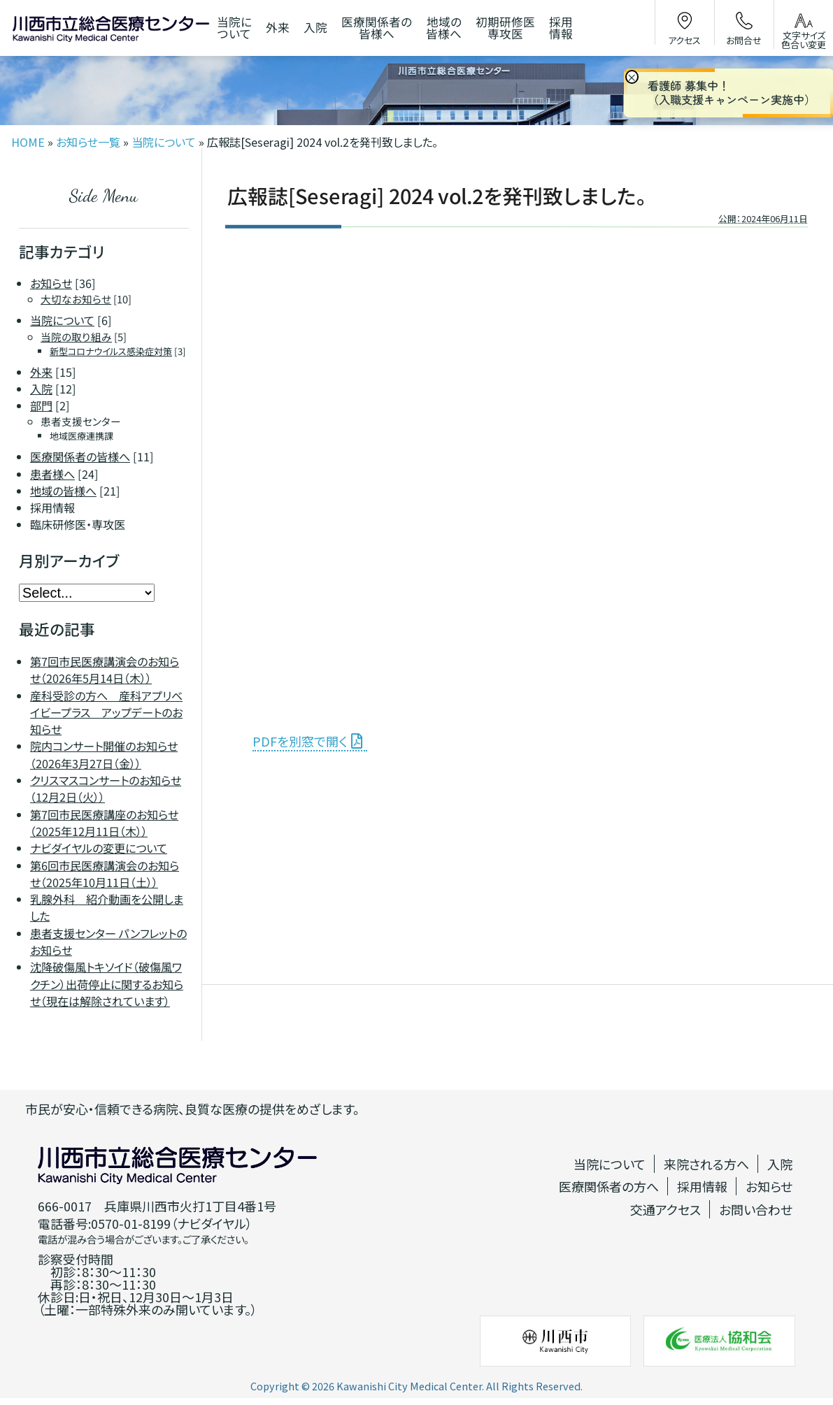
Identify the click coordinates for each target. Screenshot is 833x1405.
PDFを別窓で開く (299, 741)
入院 (779, 1164)
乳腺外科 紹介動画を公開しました (106, 907)
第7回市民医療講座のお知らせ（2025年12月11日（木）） (104, 822)
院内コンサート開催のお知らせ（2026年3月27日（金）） (104, 754)
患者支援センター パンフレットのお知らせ (108, 941)
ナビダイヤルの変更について (98, 848)
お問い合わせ (755, 1209)
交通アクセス (665, 1209)
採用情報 (702, 1186)
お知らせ (769, 1186)
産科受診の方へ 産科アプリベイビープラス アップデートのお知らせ (106, 711)
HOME (28, 142)
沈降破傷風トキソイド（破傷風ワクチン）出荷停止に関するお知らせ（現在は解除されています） (106, 983)
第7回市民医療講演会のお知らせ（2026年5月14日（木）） (104, 669)
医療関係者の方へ (609, 1186)
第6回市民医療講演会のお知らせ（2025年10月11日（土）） (104, 873)
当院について (163, 142)
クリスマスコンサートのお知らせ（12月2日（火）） (105, 788)
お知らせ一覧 (88, 142)
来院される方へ (706, 1164)
